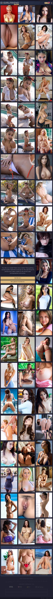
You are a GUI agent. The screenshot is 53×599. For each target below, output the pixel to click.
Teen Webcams (42, 0)
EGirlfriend (10, 3)
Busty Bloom (16, 0)
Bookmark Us (26, 590)
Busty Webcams (49, 0)
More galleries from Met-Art (18, 281)
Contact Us (26, 593)
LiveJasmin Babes (9, 0)
